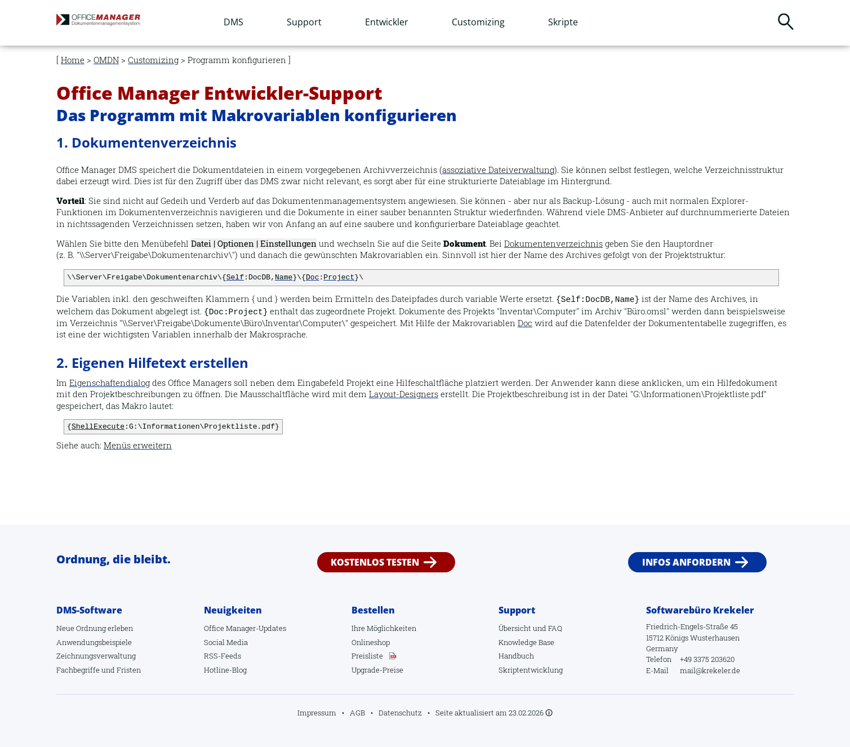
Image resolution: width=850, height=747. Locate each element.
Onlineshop (370, 642)
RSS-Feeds (222, 656)
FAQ (555, 628)
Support (304, 22)
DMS (233, 22)
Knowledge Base (526, 642)
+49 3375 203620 (707, 659)
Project (338, 277)
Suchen (786, 21)
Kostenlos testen (375, 562)
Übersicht (515, 628)
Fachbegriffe (78, 670)
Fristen (129, 670)
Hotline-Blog (225, 670)
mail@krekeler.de (710, 670)
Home (72, 60)
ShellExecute (98, 427)
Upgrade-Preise (377, 670)
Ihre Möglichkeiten (383, 628)
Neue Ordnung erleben (94, 628)
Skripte (563, 22)
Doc (312, 277)
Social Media (226, 642)
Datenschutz (400, 713)
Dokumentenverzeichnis (553, 243)
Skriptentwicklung (531, 670)
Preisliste (367, 656)
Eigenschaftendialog (109, 382)
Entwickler (386, 22)
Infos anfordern (686, 562)
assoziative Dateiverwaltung (498, 169)
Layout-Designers (403, 394)
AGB (357, 713)
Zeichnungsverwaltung (96, 656)
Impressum (316, 713)
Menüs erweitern (138, 445)
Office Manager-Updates (245, 628)
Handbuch (516, 656)
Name (283, 277)
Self (235, 277)
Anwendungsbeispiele (94, 642)
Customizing (478, 22)
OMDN (106, 60)
